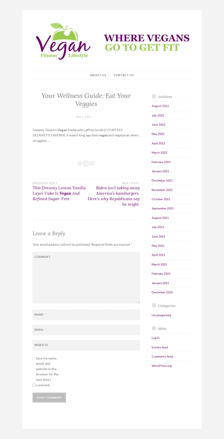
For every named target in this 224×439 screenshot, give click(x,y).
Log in (155, 338)
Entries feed (160, 347)
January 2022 (160, 171)
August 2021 (160, 218)
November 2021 (162, 190)
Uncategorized (161, 315)
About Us (98, 75)
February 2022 (161, 162)
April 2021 (158, 255)
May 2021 (158, 245)
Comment (42, 257)
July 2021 (158, 227)
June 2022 (158, 124)
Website (41, 345)
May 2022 (158, 134)
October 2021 (161, 199)
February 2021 (161, 273)
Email (40, 329)
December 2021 (162, 180)
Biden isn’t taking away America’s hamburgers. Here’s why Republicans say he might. (113, 194)
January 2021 (160, 283)
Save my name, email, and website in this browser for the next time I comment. (47, 371)
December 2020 (162, 292)
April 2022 (158, 143)
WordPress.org (162, 365)
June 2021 (158, 236)
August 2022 (160, 106)
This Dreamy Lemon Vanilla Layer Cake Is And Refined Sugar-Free (59, 191)
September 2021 (163, 208)
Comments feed (162, 356)
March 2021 (159, 264)
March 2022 (159, 152)
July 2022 (158, 115)
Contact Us (124, 75)
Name (39, 314)
